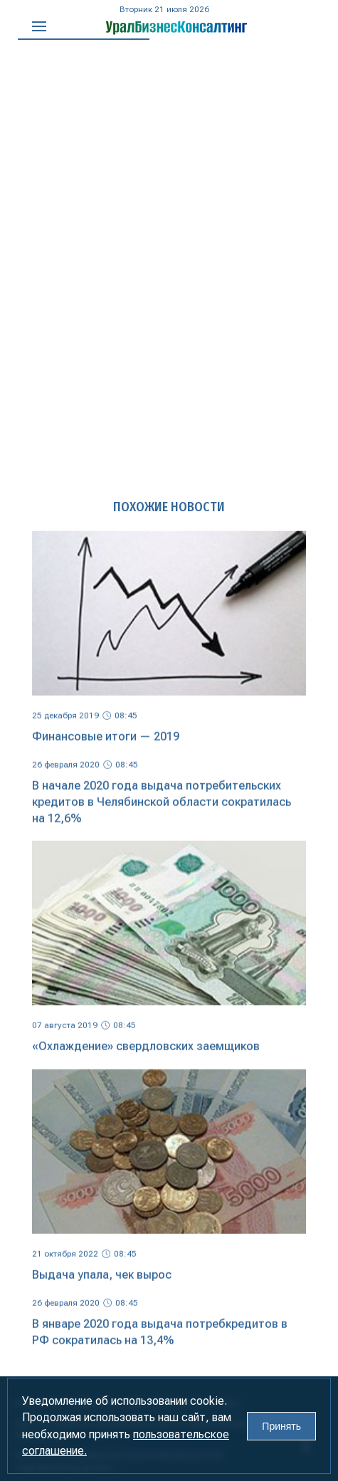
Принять (281, 1426)
